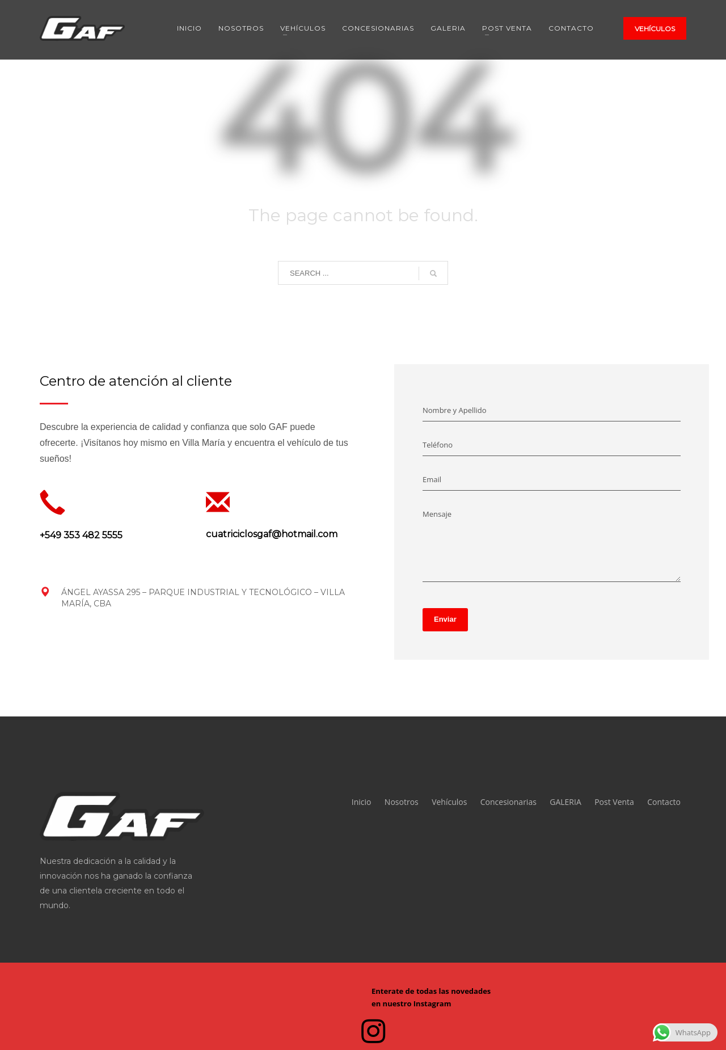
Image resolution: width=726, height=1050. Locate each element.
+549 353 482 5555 (81, 535)
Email (432, 479)
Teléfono (438, 445)
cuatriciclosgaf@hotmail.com (271, 534)
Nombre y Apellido (455, 410)
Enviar (445, 619)
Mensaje (437, 514)
